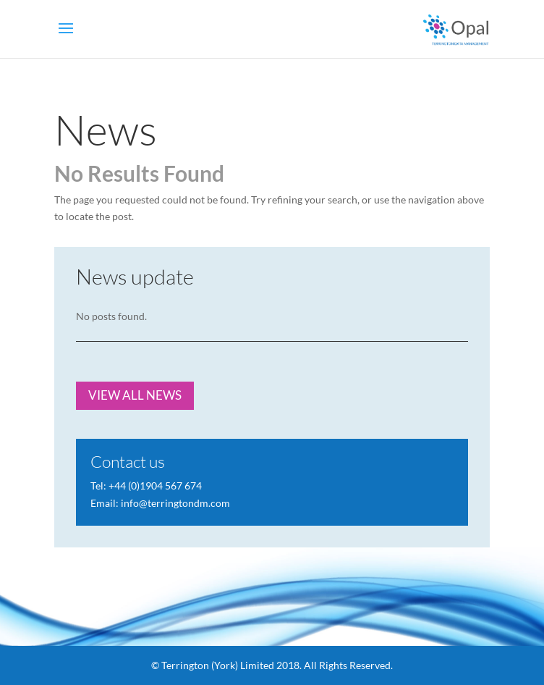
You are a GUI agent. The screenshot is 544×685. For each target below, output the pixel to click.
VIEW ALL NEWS (135, 395)
